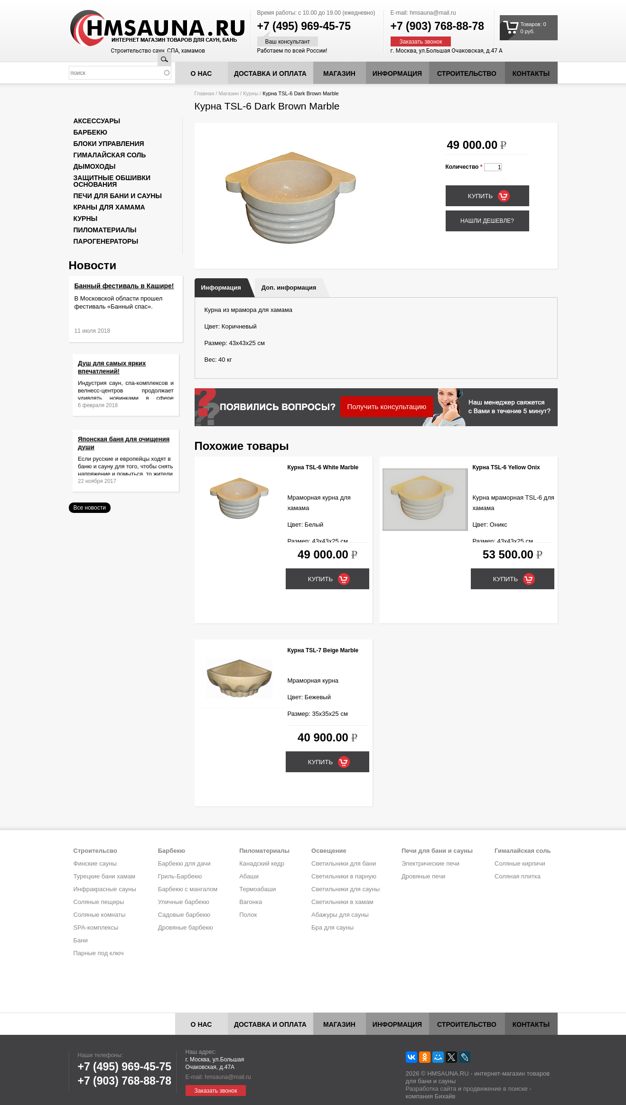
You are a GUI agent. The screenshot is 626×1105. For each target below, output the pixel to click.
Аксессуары (97, 121)
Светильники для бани (343, 863)
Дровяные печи (423, 876)
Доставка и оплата (270, 73)
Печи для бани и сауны (118, 195)
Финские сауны (95, 863)
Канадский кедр (261, 863)
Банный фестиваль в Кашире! (124, 286)
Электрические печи (430, 863)
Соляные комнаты (100, 914)
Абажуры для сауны (340, 914)
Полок (248, 914)
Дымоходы (95, 166)
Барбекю (90, 132)
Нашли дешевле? (487, 221)
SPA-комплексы (96, 927)
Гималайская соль (110, 155)
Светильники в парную (343, 876)
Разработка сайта (431, 1088)
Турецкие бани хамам (104, 876)
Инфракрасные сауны (105, 889)
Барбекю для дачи (184, 863)
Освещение (328, 850)
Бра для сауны (332, 927)
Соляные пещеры (99, 901)
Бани (81, 940)
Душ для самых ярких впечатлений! (116, 373)
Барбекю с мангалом (188, 889)
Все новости (90, 507)
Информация (221, 287)
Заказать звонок (421, 41)
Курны (250, 93)
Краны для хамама (109, 207)
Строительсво (95, 850)
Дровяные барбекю (185, 927)
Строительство (466, 73)
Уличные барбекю (183, 901)
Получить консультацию (387, 406)
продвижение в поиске (495, 1088)
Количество (464, 167)
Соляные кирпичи (520, 863)
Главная (205, 93)
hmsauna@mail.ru (433, 12)
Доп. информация (289, 287)
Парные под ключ (99, 953)
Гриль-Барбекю (180, 876)
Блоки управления (109, 143)
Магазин (339, 73)
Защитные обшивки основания (112, 181)
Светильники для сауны (345, 889)
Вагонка (250, 901)
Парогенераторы (106, 241)
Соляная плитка (518, 876)
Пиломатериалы (105, 230)
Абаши (249, 876)
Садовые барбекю (184, 914)
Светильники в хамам (342, 901)
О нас (201, 73)
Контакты (531, 73)
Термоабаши (257, 889)
